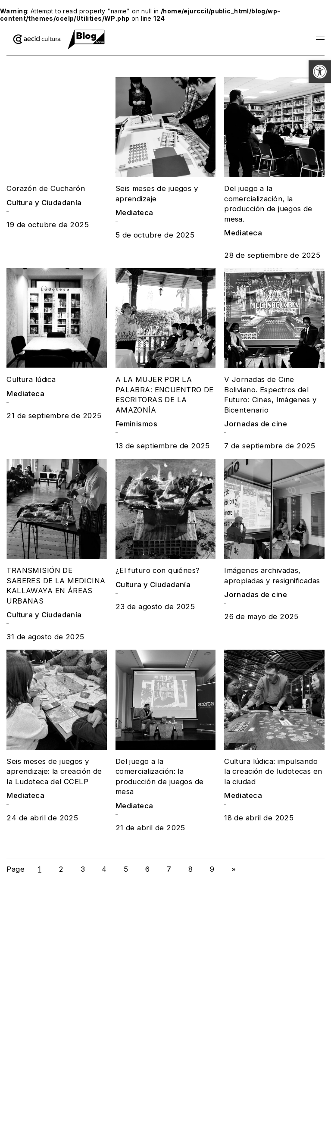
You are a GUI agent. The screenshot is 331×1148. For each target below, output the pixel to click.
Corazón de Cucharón (45, 188)
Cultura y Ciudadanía (43, 202)
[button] (320, 71)
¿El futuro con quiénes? (158, 570)
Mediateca (134, 212)
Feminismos (136, 423)
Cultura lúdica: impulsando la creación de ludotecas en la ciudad (273, 771)
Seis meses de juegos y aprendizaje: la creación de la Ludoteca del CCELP (54, 771)
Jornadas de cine (255, 423)
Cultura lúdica (31, 379)
